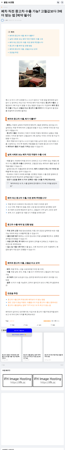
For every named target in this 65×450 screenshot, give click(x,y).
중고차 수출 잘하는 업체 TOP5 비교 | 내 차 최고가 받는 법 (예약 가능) (31, 356)
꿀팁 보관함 (9, 2)
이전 (61, 365)
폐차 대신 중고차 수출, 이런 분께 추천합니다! (26, 42)
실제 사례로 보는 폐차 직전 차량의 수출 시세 (26, 39)
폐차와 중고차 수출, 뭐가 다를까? (21, 36)
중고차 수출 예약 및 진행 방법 (20, 46)
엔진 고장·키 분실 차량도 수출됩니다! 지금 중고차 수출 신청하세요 (33, 302)
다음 (3, 365)
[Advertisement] (15, 418)
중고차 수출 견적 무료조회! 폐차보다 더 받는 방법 (26, 299)
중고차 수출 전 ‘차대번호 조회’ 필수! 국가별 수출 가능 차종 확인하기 (10, 356)
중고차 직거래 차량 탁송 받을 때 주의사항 (54, 355)
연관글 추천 (13, 52)
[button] (2, 2)
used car (6, 7)
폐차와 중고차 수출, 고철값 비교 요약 (23, 49)
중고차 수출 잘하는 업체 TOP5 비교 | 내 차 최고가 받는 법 (29, 305)
